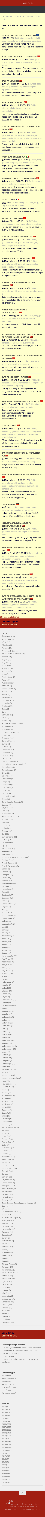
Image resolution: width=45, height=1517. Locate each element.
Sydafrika (6, 1226)
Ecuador (5, 805)
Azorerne (6, 686)
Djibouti (5, 799)
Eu (3, 834)
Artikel (4, 1376)
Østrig (4, 1113)
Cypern (5, 793)
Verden (5, 1305)
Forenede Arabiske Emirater (13, 857)
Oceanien (6, 1110)
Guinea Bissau (8, 904)
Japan (4, 947)
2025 (4, 1479)
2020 (4, 1465)
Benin (4, 712)
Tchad (4, 1249)
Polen (4, 1136)
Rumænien (6, 1148)
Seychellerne (7, 1180)
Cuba (4, 790)
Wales (4, 1310)
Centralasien (7, 767)
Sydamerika (7, 1229)
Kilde (4, 1381)
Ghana (5, 877)
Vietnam (5, 1308)
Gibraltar (5, 880)
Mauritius (6, 1043)
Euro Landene (8, 837)
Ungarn (5, 1287)
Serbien (5, 1177)
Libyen (5, 997)
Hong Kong (6, 915)
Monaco (5, 1058)
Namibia (5, 1072)
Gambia (5, 872)
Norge (4, 1107)
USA (4, 1293)
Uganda (5, 1281)
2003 (4, 1415)
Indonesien (6, 924)
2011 (4, 1439)
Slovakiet (6, 1194)
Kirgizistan (6, 970)
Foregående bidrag (9, 617)
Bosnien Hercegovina (10, 723)
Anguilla (5, 662)
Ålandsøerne (7, 636)
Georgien (6, 875)
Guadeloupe (7, 889)
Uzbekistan (6, 1296)
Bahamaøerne (8, 689)
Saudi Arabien (8, 1168)
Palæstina (6, 1122)
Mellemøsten (7, 1049)
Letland (5, 988)
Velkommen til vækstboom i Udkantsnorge (19, 1350)
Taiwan (5, 1244)
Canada (5, 755)
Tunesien (6, 1267)
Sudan (5, 1215)
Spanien (5, 1206)
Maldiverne (6, 1026)
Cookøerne (6, 785)
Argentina (6, 668)
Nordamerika (7, 1095)
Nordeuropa (7, 1098)
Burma (5, 744)
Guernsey (6, 898)
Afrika (4, 642)
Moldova (5, 1055)
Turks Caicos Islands (10, 1273)
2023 (4, 1473)
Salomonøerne (8, 1159)
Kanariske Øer (8, 956)
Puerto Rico (7, 1142)
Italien (4, 941)
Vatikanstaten (7, 1299)
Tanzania (5, 1247)
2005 (4, 1421)
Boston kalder (8, 1356)
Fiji (3, 846)
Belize (4, 709)
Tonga (4, 1261)
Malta (4, 1032)
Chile (4, 773)
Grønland (6, 886)
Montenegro (7, 1063)
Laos (4, 979)
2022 (4, 1471)
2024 (4, 1476)
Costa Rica (6, 787)
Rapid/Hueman (11, 1510)
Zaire (4, 1316)
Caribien (5, 758)
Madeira (5, 1014)
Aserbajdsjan (7, 677)
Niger (4, 1090)
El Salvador (7, 814)
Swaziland (6, 1223)
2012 (4, 1441)
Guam (4, 892)
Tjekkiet (5, 1255)
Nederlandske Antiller (10, 1078)
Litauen (5, 1002)
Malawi (5, 1020)
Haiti (4, 909)
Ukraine (5, 1284)
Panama (5, 1124)
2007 (4, 1427)
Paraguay (6, 1130)
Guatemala (6, 895)
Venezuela (6, 1302)
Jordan (5, 953)
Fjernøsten (6, 854)
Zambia (5, 1319)
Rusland (5, 1151)
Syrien (4, 1238)
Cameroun (6, 753)
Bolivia (5, 721)
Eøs (4, 822)
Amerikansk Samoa (10, 651)
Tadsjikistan (7, 1241)
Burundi (5, 747)
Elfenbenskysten (8, 816)
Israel (4, 939)
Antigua (5, 665)
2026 (4, 1482)
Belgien (5, 706)
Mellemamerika (8, 1046)
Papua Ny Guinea (9, 1127)
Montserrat (6, 1066)
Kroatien (5, 973)
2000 (4, 1407)
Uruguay (5, 1290)
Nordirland (6, 1101)
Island (4, 933)
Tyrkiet (5, 1276)
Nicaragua (6, 1087)
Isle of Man (6, 936)
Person (5, 1384)
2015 (4, 1450)
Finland (5, 851)
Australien (6, 683)
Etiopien (5, 831)
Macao (5, 1008)
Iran (3, 930)
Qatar (4, 1145)
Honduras (6, 912)
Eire (4, 811)
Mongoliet (6, 1061)
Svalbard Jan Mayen (10, 1217)
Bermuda (6, 715)
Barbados (6, 703)
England (5, 819)
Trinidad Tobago (8, 1264)
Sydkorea (6, 1232)
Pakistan (5, 1119)
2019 (4, 1462)
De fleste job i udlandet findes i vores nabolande (22, 1348)
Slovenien (6, 1197)
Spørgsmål (6, 1387)
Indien (4, 921)
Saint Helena (7, 1156)
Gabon (5, 869)
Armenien (6, 671)
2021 (4, 1468)
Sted (4, 1390)
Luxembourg (7, 1005)
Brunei (5, 735)
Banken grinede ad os (11, 1353)
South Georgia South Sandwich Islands (18, 1203)
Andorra (5, 657)
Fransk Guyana (8, 863)
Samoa (5, 1162)
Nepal (4, 1081)
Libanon (5, 991)
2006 (4, 1424)
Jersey (5, 950)
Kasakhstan (7, 962)
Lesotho (5, 985)
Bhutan (5, 718)
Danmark (6, 796)
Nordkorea (6, 1104)
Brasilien (5, 729)
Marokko (5, 1034)
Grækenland (7, 883)
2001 (4, 1410)
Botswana (6, 726)
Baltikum (5, 697)
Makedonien (7, 1017)
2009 (4, 1433)
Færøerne (6, 843)
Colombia (6, 776)
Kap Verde (6, 959)
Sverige (5, 1220)
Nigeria (5, 1093)
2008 (4, 1430)
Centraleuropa (8, 770)
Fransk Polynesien (9, 866)
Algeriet (5, 648)
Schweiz (5, 1171)
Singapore (6, 1186)
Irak (3, 927)
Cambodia (6, 750)
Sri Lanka (6, 1209)
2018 (4, 1459)
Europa (5, 840)
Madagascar (7, 1011)
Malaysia (5, 1023)
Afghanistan (7, 639)
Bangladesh (7, 700)
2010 (4, 1436)
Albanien (5, 645)
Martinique (6, 1037)
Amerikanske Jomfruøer (11, 654)
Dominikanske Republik (11, 802)
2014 (4, 1447)
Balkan (5, 694)
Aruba (4, 674)
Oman (4, 1116)
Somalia (5, 1200)
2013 (4, 1444)
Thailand (5, 1252)
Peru (4, 1133)
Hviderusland (7, 918)
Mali (4, 1029)
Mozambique (7, 1069)
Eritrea (5, 825)
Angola (5, 660)
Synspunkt (6, 1393)
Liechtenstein (7, 1000)
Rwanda (5, 1154)
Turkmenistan (7, 1270)
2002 (4, 1412)
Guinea (5, 901)
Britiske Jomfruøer (9, 732)
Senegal (5, 1174)
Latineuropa (7, 982)
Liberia (5, 994)
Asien (4, 680)
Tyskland (5, 1279)
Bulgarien (6, 738)
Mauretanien (7, 1040)
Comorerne (6, 779)
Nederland (6, 1075)
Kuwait (5, 976)
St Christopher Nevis (10, 1212)
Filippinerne (7, 848)
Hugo (32, 1510)
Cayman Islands (8, 761)
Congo (5, 782)
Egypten (5, 808)
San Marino (7, 1165)
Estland (5, 828)
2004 (4, 1418)
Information (6, 1379)
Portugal (5, 1139)
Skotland (5, 1191)
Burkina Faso (7, 741)
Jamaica (5, 944)
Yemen (5, 1313)
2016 (4, 1453)
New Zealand (7, 1084)
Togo (4, 1258)
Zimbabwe (6, 1322)
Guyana (5, 907)
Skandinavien (7, 1188)
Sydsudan (6, 1235)
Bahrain (5, 692)
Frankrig (5, 860)
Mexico (5, 1052)
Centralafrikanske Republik (13, 764)
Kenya (4, 965)
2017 (4, 1456)
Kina (4, 968)
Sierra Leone (7, 1183)
